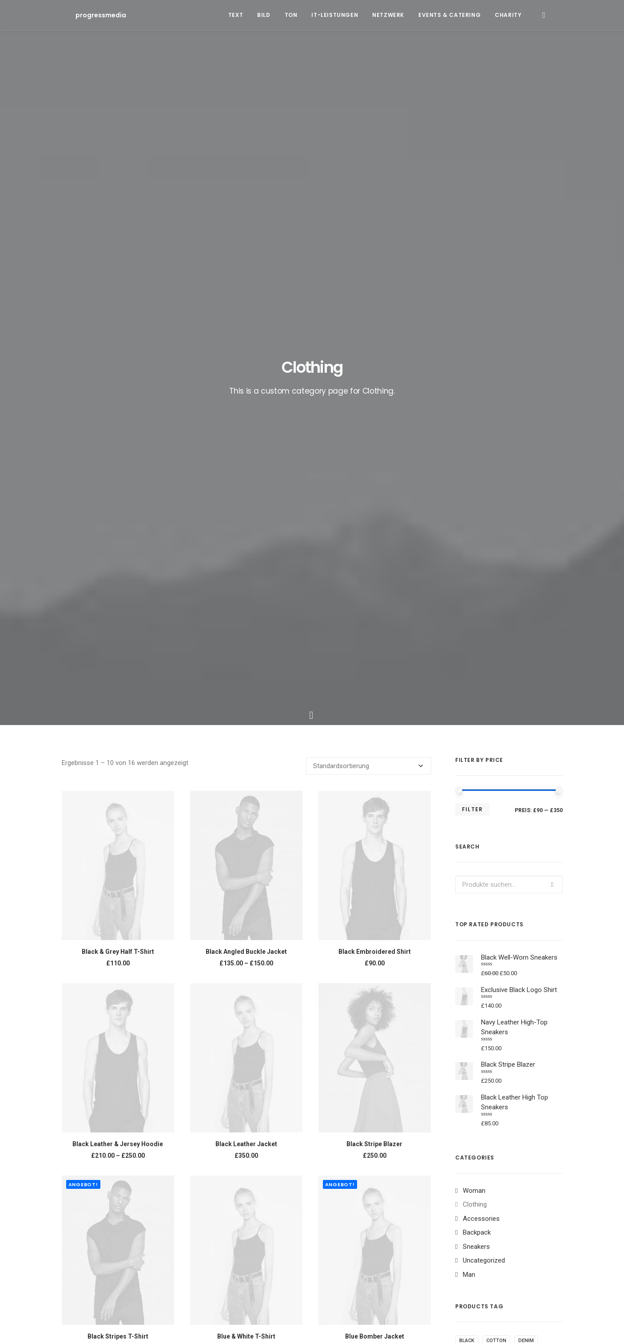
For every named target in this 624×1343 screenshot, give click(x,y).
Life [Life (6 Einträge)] (427, 1146)
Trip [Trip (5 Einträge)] (391, 1160)
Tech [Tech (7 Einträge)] (338, 1160)
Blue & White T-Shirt (246, 783)
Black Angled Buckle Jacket (246, 399)
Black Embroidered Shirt (374, 399)
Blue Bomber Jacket (374, 783)
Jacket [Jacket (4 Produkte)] (494, 802)
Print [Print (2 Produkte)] (495, 816)
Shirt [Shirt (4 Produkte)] (466, 830)
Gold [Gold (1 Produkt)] (466, 802)
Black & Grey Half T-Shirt (118, 399)
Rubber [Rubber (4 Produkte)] (523, 816)
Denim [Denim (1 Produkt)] (526, 788)
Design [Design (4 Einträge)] (341, 1146)
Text (235, 15)
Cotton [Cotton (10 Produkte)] (496, 788)
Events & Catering (449, 15)
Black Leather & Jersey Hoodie (117, 591)
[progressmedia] (87, 15)
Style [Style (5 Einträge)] (536, 1146)
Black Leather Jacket (246, 591)
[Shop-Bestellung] (368, 213)
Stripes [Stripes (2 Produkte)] (518, 830)
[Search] (544, 15)
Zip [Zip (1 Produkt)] (544, 830)
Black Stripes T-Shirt (117, 783)
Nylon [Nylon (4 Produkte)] (467, 816)
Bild (263, 15)
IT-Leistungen (334, 15)
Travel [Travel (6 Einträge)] (365, 1160)
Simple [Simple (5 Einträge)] (480, 1146)
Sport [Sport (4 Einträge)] (509, 1146)
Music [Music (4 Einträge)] (451, 1146)
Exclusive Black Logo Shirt (118, 976)
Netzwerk (388, 15)
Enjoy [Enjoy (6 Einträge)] (370, 1146)
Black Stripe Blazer (374, 591)
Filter (472, 256)
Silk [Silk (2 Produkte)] (490, 830)
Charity (508, 15)
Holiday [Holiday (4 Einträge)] (400, 1146)
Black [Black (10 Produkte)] (466, 788)
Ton (291, 15)
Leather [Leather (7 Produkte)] (525, 802)
